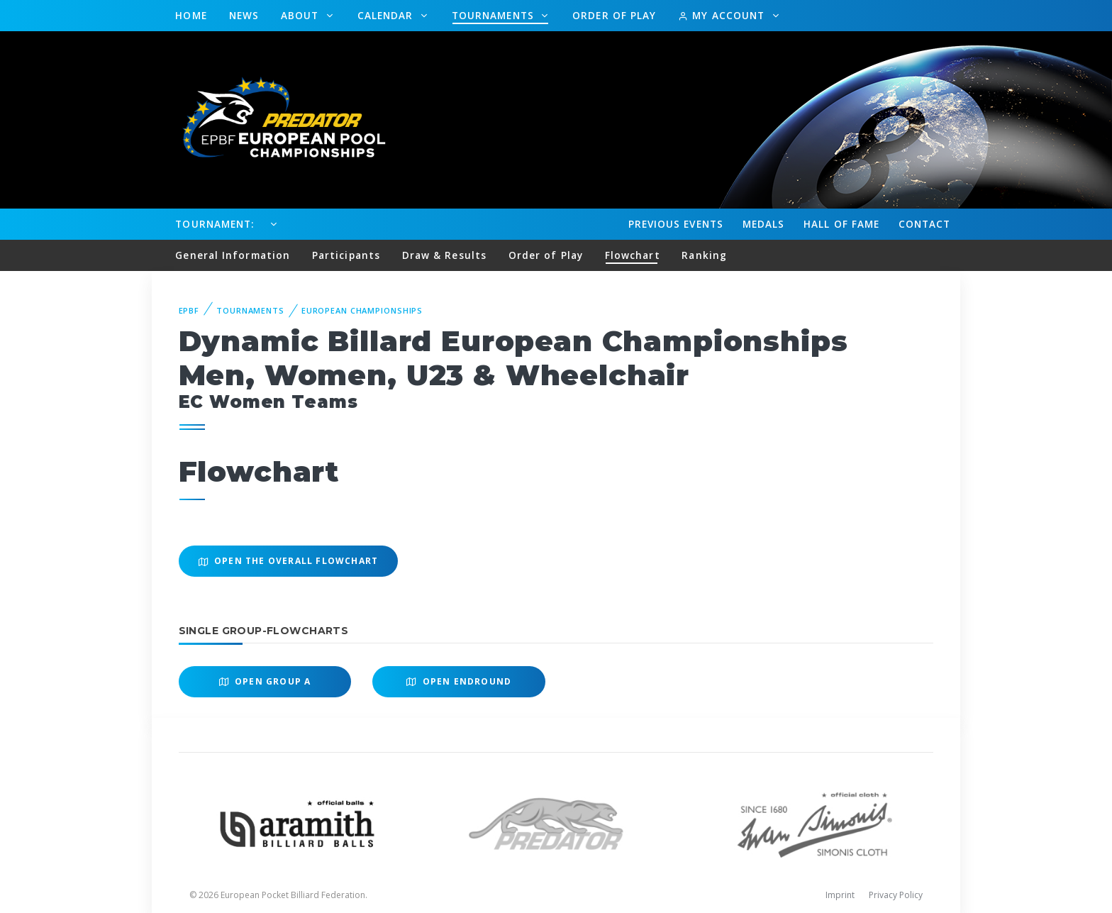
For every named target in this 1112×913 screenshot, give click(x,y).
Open (265, 681)
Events (675, 224)
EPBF (189, 310)
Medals (764, 224)
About (302, 15)
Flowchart (632, 255)
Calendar (387, 15)
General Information (232, 255)
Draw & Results (444, 255)
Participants (346, 255)
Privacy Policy (896, 895)
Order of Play (614, 15)
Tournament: (214, 224)
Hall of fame (841, 224)
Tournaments (495, 15)
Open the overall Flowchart (289, 561)
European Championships (362, 310)
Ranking (704, 255)
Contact (925, 224)
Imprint (840, 895)
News (244, 15)
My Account (723, 15)
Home (190, 15)
